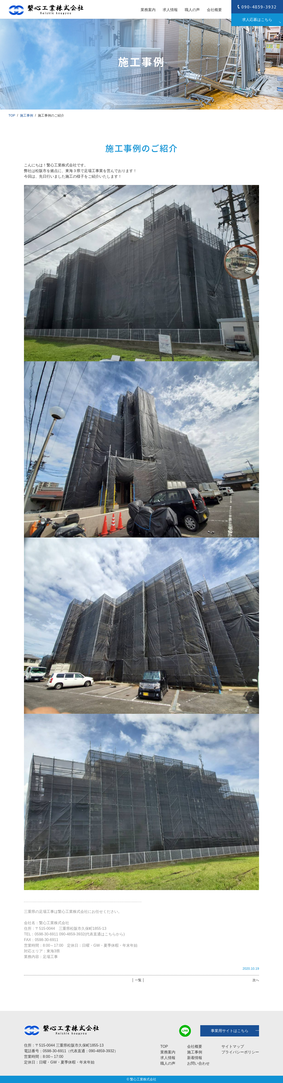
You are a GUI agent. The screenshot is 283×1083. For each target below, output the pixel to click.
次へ (255, 980)
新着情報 (194, 1058)
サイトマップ (232, 1046)
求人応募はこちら (257, 20)
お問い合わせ (198, 1063)
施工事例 (26, 115)
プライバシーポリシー (240, 1052)
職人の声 (192, 10)
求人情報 (170, 10)
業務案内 (148, 10)
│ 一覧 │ (138, 980)
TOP (11, 115)
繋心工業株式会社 (143, 1079)
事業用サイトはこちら (229, 1031)
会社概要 (214, 10)
